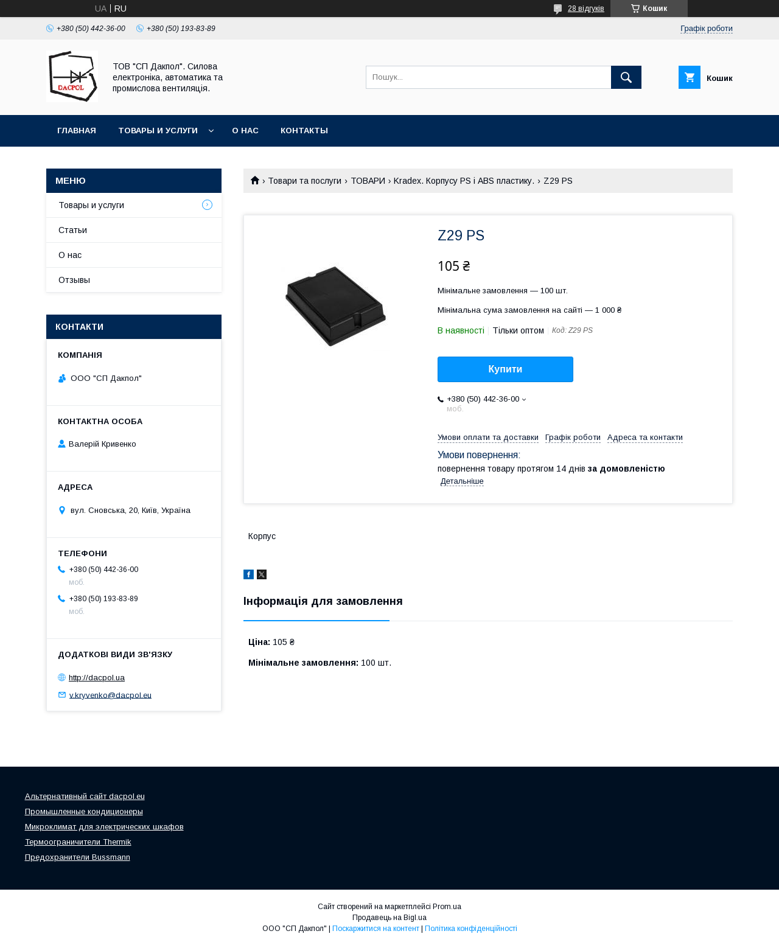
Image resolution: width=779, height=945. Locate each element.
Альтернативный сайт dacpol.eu (85, 796)
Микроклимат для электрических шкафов (104, 826)
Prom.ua (447, 906)
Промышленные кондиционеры (84, 811)
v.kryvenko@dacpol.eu (110, 694)
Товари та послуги (304, 181)
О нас (245, 130)
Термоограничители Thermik (78, 841)
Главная (76, 130)
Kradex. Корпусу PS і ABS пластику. (464, 181)
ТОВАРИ (368, 181)
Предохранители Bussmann (77, 857)
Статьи (72, 230)
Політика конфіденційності (471, 928)
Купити (506, 369)
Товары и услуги (158, 130)
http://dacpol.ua (97, 677)
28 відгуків (586, 8)
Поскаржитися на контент (375, 928)
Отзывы (74, 280)
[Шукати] (626, 77)
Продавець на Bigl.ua (389, 917)
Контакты (304, 130)
